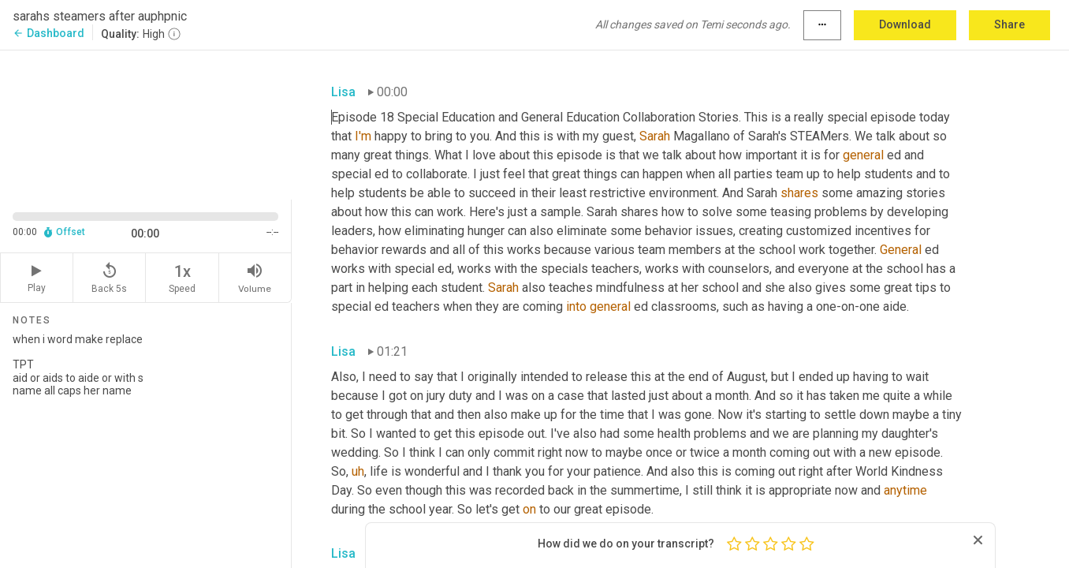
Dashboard (48, 33)
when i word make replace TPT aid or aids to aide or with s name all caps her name (145, 444)
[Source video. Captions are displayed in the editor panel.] (146, 123)
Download (905, 24)
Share (1009, 24)
